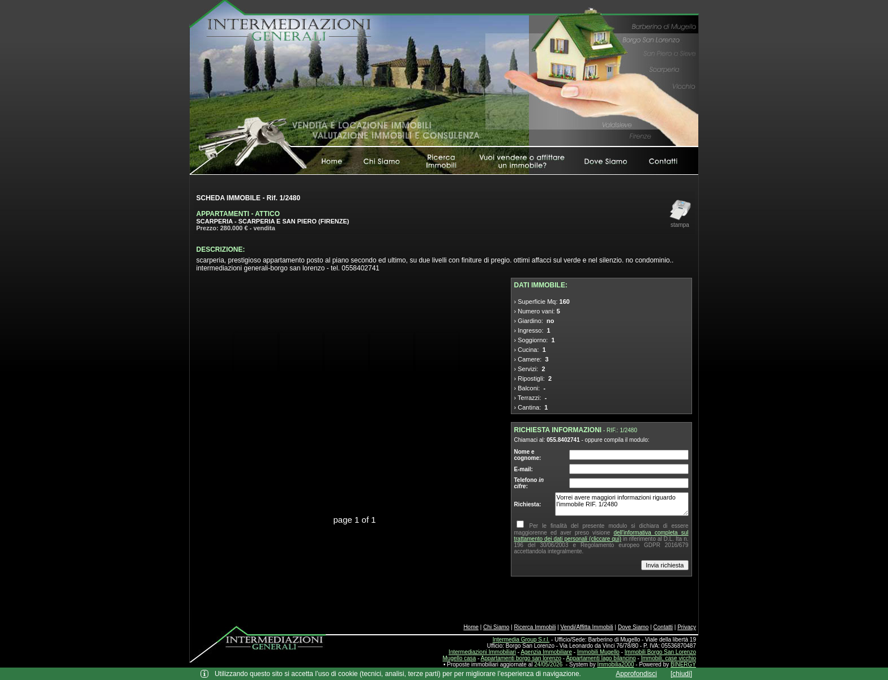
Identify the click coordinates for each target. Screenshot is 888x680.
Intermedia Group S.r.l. (521, 639)
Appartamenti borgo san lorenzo (521, 658)
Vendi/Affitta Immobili (587, 627)
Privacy (686, 627)
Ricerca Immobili (535, 627)
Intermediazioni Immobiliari (482, 652)
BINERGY (683, 664)
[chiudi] (681, 674)
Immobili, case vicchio (668, 658)
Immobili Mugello (598, 652)
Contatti (663, 627)
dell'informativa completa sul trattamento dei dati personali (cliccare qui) (601, 536)
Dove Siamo (633, 627)
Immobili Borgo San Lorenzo (660, 652)
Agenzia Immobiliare (546, 652)
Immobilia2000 (615, 664)
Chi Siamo (496, 627)
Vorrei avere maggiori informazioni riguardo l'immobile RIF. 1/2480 (622, 504)
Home (471, 627)
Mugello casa (459, 658)
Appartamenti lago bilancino (600, 658)
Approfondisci (636, 674)
